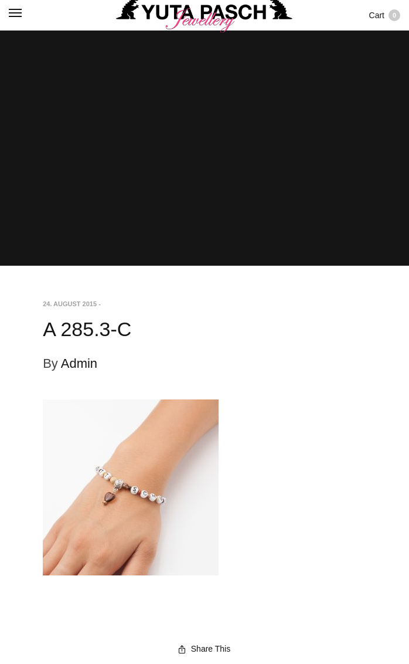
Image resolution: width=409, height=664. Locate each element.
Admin (79, 363)
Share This (204, 648)
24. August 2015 (70, 303)
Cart (384, 15)
